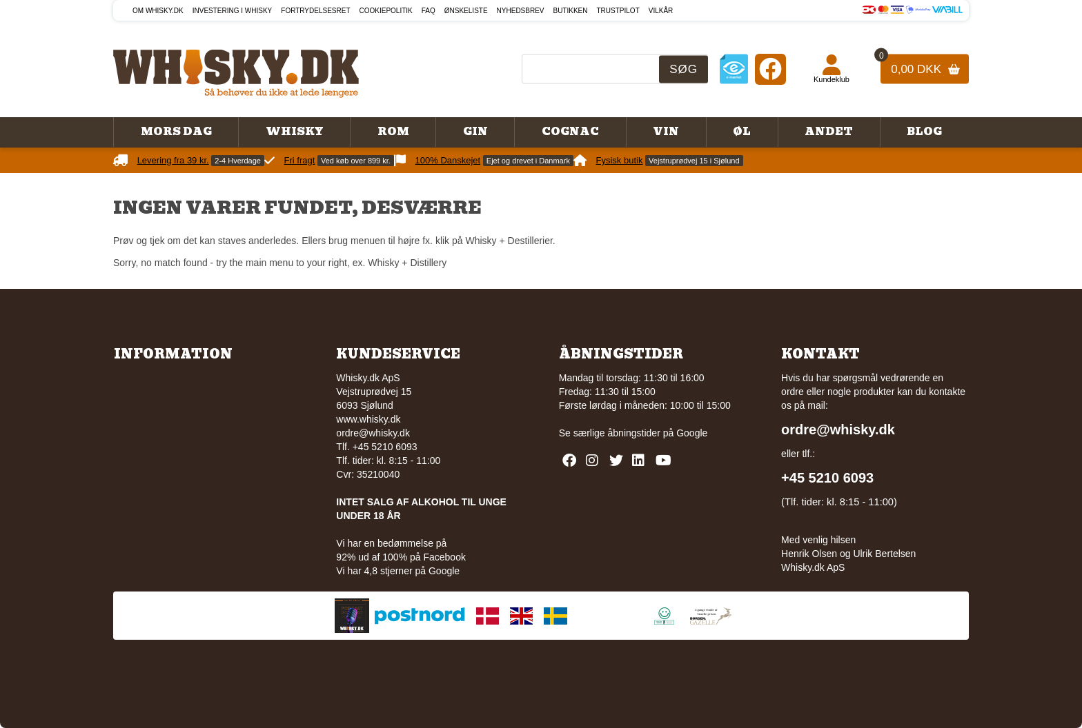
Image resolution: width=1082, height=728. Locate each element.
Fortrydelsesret (315, 10)
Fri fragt (299, 160)
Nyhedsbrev (520, 10)
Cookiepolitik (386, 10)
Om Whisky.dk (158, 10)
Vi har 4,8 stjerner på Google (398, 570)
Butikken (570, 10)
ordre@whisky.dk (373, 432)
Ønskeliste (466, 10)
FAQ (428, 10)
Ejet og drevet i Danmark (528, 160)
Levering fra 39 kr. (173, 160)
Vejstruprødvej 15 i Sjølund (694, 160)
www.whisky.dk (368, 419)
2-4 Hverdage (238, 160)
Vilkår (661, 10)
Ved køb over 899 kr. (356, 160)
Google (691, 432)
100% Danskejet (448, 160)
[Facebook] (770, 68)
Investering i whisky (233, 10)
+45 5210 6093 (827, 478)
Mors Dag (176, 131)
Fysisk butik (619, 160)
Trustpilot (618, 10)
